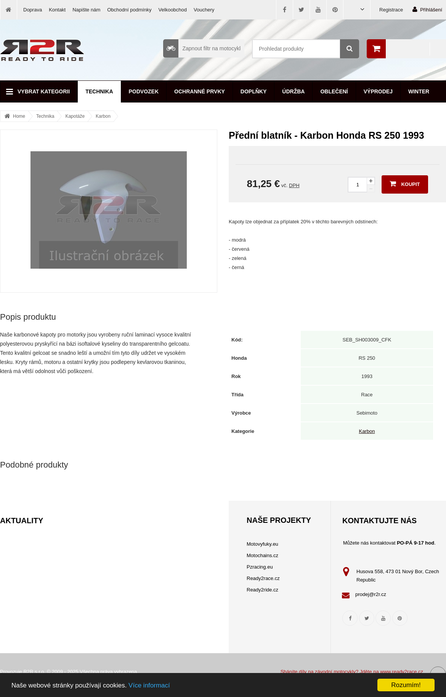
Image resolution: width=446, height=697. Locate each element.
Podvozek (144, 91)
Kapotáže (75, 116)
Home (19, 116)
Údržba (293, 91)
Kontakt (57, 10)
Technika (99, 91)
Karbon (103, 116)
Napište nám (86, 10)
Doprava (32, 10)
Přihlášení (427, 9)
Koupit (405, 183)
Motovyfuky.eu (262, 544)
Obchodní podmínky (129, 10)
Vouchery (204, 10)
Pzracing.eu (260, 567)
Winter (418, 91)
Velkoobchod (173, 10)
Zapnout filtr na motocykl (202, 48)
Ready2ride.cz (262, 590)
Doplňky (253, 91)
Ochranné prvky (199, 91)
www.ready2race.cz (401, 672)
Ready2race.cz (263, 578)
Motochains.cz (262, 555)
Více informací (149, 685)
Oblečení (334, 91)
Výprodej (378, 91)
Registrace (391, 10)
